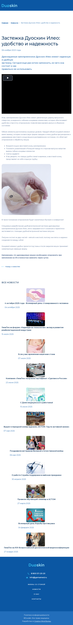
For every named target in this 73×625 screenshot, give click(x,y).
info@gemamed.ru (38, 577)
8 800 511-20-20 (38, 573)
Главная (5, 23)
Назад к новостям (12, 267)
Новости (14, 23)
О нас (36, 594)
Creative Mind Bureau (42, 621)
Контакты (36, 599)
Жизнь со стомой (36, 584)
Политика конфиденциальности (36, 615)
